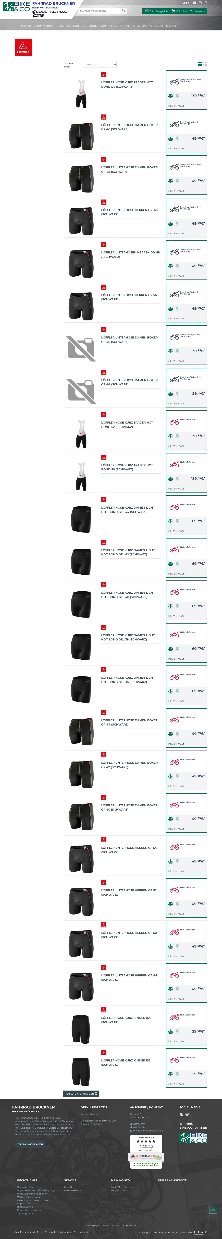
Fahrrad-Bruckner (169, 1232)
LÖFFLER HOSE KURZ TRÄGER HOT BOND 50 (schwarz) (127, 467)
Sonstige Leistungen (114, 25)
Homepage (92, 1225)
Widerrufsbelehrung (28, 1197)
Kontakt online (25, 1187)
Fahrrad (25, 25)
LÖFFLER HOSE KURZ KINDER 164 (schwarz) (126, 1020)
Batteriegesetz (25, 1207)
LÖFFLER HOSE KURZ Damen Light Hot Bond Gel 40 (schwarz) (128, 595)
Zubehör (72, 25)
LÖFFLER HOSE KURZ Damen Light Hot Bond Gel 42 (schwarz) (128, 552)
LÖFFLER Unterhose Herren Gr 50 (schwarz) (129, 935)
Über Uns (69, 1187)
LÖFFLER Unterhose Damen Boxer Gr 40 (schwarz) (129, 807)
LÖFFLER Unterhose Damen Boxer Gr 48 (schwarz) (129, 169)
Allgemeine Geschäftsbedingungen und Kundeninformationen (37, 1192)
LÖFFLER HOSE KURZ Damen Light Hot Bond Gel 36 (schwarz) (128, 680)
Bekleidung (89, 25)
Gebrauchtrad (44, 25)
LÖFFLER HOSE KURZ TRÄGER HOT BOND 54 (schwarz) (127, 84)
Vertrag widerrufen (30, 1144)
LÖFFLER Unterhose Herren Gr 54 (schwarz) (129, 850)
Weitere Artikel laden (81, 1093)
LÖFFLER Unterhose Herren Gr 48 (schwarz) (129, 977)
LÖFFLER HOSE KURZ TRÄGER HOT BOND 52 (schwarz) (127, 425)
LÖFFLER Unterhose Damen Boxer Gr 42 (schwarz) (129, 765)
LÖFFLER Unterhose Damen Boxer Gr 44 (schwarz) (129, 382)
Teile (60, 25)
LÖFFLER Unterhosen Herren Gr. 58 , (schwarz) (130, 255)
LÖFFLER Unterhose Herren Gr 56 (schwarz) (129, 297)
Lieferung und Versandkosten (33, 1200)
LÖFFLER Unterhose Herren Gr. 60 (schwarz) (129, 212)
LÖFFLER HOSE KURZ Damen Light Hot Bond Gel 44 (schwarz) (128, 510)
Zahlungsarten (25, 1213)
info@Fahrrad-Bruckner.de (146, 1130)
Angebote (157, 25)
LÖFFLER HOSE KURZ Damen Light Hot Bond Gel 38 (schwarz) (128, 637)
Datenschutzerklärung (29, 1210)
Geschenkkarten (73, 1190)
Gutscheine (139, 25)
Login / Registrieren (122, 1187)
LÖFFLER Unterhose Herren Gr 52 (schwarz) (129, 892)
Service (171, 25)
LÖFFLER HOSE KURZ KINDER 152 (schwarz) (125, 1063)
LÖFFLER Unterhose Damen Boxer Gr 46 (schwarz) (129, 127)
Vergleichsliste (119, 1190)
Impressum (23, 1203)
